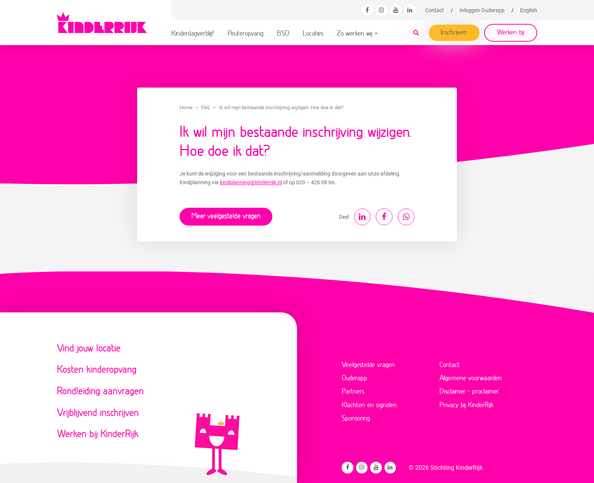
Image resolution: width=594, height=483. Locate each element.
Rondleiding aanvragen (100, 389)
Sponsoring (356, 416)
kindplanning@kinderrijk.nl (251, 182)
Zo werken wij (354, 33)
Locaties (313, 33)
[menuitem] (528, 10)
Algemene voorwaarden (470, 376)
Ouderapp (354, 376)
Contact (434, 10)
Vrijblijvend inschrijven (98, 411)
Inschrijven (454, 32)
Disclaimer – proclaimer (469, 390)
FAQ (205, 107)
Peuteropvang (246, 33)
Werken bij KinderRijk (97, 432)
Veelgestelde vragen (368, 363)
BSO (283, 33)
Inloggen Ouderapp (482, 10)
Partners (353, 390)
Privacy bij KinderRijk (466, 403)
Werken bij (510, 32)
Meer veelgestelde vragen (226, 215)
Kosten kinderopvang (97, 367)
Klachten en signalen (369, 403)
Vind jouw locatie (89, 346)
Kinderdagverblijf (192, 33)
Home (186, 107)
